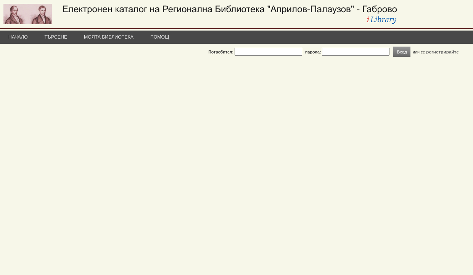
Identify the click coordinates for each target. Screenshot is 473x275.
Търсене (56, 37)
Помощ (159, 37)
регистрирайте (442, 51)
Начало (18, 37)
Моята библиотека (109, 37)
